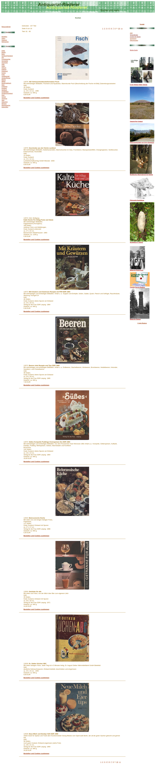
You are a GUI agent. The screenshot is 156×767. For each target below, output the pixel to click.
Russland (4, 88)
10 (119, 28)
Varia (3, 100)
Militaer (3, 81)
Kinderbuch (5, 71)
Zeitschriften (5, 107)
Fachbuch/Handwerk (7, 56)
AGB (131, 33)
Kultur (3, 74)
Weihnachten (5, 41)
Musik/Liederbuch (6, 83)
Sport (3, 95)
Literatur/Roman (6, 78)
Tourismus (4, 98)
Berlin (3, 54)
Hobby (3, 66)
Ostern (3, 38)
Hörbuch (4, 67)
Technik (4, 97)
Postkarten (4, 86)
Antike (3, 50)
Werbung (4, 103)
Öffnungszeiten (134, 40)
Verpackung (133, 38)
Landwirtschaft (5, 76)
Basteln (4, 52)
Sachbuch (4, 90)
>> (122, 28)
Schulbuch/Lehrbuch (7, 93)
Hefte (3, 64)
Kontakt (142, 24)
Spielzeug (4, 40)
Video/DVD (5, 102)
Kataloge (4, 69)
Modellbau (4, 36)
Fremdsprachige (6, 59)
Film (3, 57)
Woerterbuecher (6, 105)
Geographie (5, 61)
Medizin (4, 79)
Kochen (4, 73)
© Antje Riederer (142, 323)
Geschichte (5, 62)
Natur (3, 85)
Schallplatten (5, 91)
